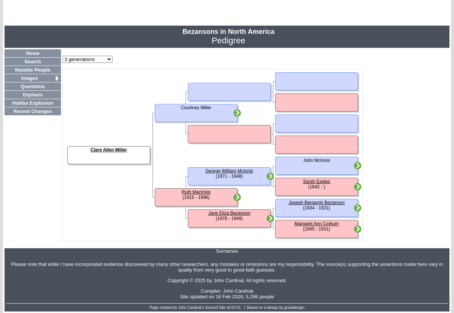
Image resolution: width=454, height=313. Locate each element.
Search (32, 61)
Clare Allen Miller (109, 150)
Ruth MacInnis (196, 192)
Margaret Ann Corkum (316, 223)
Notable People (32, 70)
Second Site (215, 307)
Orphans (33, 95)
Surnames (227, 251)
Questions (33, 86)
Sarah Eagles (316, 181)
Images (29, 78)
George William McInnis (229, 171)
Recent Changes (33, 111)
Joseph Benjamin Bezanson (317, 202)
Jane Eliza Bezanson (229, 213)
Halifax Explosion (32, 103)
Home (33, 53)
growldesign (294, 307)
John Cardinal (238, 291)
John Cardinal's (191, 307)
